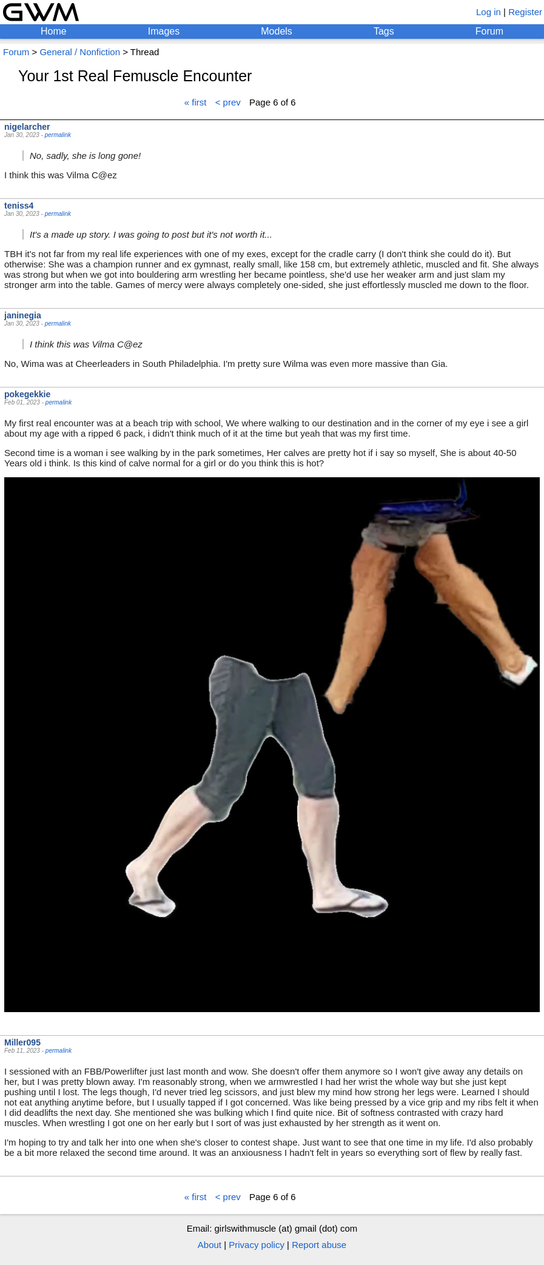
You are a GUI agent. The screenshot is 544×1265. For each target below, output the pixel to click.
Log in (488, 12)
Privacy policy (256, 1245)
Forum (489, 31)
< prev (228, 102)
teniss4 (18, 205)
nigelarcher (27, 127)
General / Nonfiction (79, 52)
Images (164, 31)
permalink (58, 135)
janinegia (22, 315)
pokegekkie (27, 394)
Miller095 (22, 1042)
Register (525, 12)
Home (54, 31)
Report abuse (319, 1245)
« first (195, 102)
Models (276, 31)
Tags (384, 31)
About (209, 1245)
